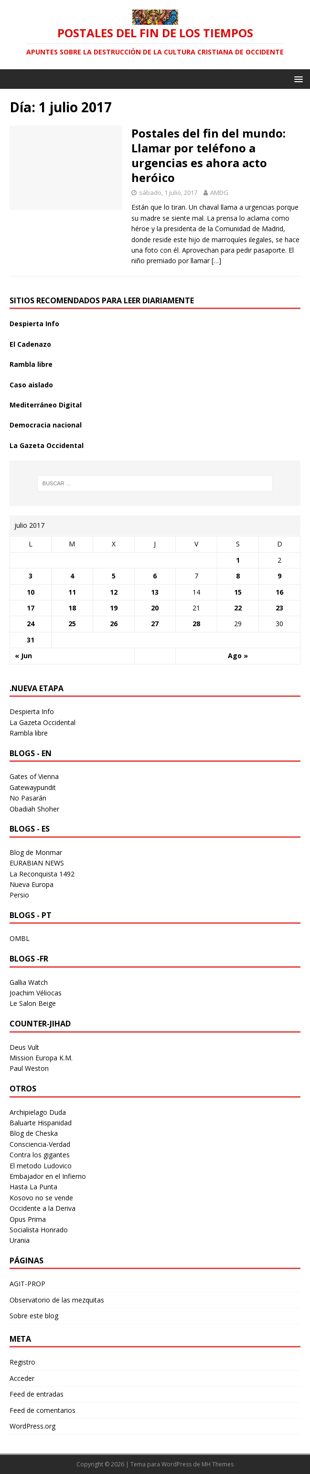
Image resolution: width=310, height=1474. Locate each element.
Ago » (238, 655)
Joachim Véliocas (36, 992)
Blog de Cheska (34, 1133)
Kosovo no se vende (41, 1197)
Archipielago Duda (38, 1112)
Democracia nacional (46, 424)
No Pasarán (28, 797)
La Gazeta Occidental (47, 445)
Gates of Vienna (34, 776)
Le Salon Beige (33, 1003)
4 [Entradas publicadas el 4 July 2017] (72, 575)
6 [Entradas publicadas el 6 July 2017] (155, 575)
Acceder (22, 1378)
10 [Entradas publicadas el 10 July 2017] (30, 592)
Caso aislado (31, 384)
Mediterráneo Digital (46, 404)
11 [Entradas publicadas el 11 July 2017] (72, 592)
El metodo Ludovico (41, 1165)
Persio (19, 894)
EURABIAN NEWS (37, 862)
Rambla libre (31, 364)
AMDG (219, 192)
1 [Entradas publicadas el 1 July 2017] (238, 560)
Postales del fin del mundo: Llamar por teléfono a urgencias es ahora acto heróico (208, 155)
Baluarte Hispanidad (41, 1122)
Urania (20, 1240)
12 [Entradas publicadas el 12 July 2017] (114, 592)
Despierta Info (34, 323)
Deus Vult (24, 1047)
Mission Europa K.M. (41, 1057)
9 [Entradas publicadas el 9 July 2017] (279, 575)
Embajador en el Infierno (48, 1176)
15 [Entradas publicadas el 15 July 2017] (238, 592)
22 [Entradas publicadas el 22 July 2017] (238, 607)
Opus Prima (28, 1219)
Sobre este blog (34, 1315)
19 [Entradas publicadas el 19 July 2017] (114, 607)
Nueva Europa (31, 884)
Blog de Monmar (36, 852)
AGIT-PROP (27, 1283)
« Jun (23, 655)
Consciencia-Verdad (40, 1144)
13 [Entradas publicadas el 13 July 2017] (155, 592)
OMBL (20, 938)
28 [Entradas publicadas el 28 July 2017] (196, 623)
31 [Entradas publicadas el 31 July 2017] (30, 639)
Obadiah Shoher (34, 808)
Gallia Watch (29, 982)
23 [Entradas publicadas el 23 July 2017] (279, 607)
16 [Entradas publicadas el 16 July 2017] (279, 592)
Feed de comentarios (42, 1410)
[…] (216, 260)
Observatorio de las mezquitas (57, 1299)
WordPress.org (32, 1426)
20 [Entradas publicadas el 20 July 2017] (155, 607)
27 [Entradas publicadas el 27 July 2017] (155, 623)
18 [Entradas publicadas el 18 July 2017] (72, 607)
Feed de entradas (37, 1394)
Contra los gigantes (40, 1154)
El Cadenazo (30, 344)
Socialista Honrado (39, 1229)
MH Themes (218, 1464)
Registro (22, 1362)
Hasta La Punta (33, 1186)
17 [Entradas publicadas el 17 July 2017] (30, 607)
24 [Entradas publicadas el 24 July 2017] (30, 623)
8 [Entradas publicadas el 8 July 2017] (238, 575)
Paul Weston (29, 1068)
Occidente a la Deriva (42, 1208)
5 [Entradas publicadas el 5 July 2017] (114, 575)
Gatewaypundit (33, 787)
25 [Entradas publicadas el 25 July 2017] (72, 623)
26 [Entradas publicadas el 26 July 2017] (114, 623)
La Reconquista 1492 (42, 873)
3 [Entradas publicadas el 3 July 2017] (30, 575)
